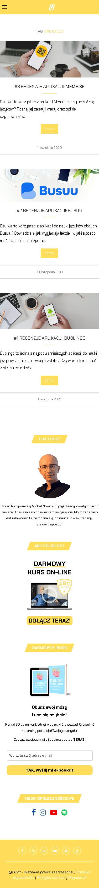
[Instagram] (43, 814)
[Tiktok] (77, 851)
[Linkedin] (44, 851)
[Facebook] (34, 814)
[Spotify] (64, 814)
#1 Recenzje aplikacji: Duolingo (49, 338)
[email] (50, 755)
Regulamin (77, 877)
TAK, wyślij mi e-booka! (49, 770)
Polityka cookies (51, 877)
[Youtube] (54, 814)
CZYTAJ (49, 129)
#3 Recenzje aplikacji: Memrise (49, 86)
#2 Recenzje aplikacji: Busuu (49, 211)
